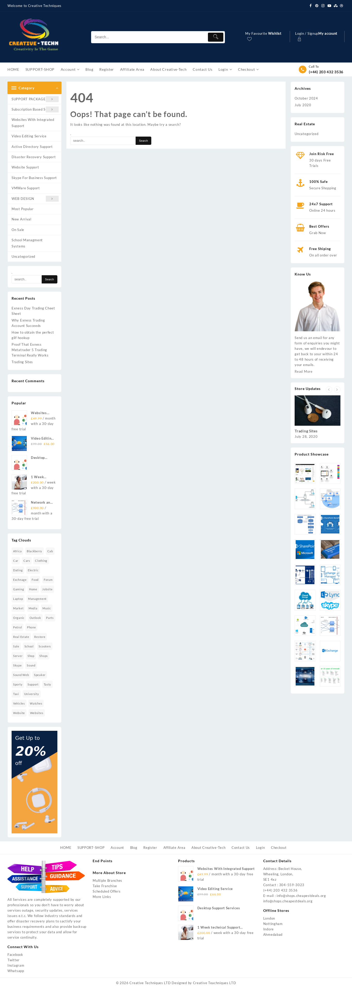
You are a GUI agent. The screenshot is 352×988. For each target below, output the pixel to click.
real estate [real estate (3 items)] (21, 636)
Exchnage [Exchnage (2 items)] (20, 579)
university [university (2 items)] (31, 694)
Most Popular (22, 209)
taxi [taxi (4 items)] (16, 694)
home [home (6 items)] (33, 589)
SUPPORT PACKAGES (35, 99)
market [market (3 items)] (18, 608)
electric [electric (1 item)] (33, 570)
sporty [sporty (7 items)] (17, 684)
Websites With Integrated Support (33, 123)
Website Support (25, 167)
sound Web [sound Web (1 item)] (21, 675)
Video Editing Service (29, 136)
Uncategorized (23, 256)
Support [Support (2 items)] (33, 684)
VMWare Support (26, 188)
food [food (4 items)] (35, 579)
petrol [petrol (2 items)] (17, 627)
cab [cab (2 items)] (50, 551)
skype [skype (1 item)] (17, 665)
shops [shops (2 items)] (43, 655)
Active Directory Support (32, 147)
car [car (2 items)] (15, 560)
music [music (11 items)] (46, 608)
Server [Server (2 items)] (17, 655)
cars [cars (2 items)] (26, 560)
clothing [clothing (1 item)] (41, 560)
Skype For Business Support (34, 178)
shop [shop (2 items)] (31, 655)
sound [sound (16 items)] (31, 665)
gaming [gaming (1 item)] (18, 589)
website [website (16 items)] (19, 713)
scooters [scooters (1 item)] (45, 646)
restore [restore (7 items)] (39, 636)
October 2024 (306, 98)
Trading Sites (22, 362)
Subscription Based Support (35, 109)
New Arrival (21, 219)
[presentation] (329, 389)
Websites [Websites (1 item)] (36, 713)
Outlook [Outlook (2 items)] (35, 617)
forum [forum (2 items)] (48, 579)
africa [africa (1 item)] (17, 551)
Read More (303, 371)
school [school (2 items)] (29, 646)
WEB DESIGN (35, 199)
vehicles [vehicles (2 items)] (19, 703)
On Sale (18, 230)
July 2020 (303, 105)
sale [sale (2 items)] (16, 646)
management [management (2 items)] (37, 598)
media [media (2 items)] (33, 608)
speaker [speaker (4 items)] (40, 675)
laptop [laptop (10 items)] (18, 598)
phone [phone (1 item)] (31, 627)
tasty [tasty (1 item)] (47, 684)
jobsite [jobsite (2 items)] (47, 589)
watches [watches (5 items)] (36, 703)
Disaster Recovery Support (34, 157)
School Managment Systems (27, 243)
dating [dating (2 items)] (18, 570)
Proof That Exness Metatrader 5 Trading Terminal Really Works (30, 349)
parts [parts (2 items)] (50, 617)
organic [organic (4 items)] (18, 617)
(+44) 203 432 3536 (326, 72)
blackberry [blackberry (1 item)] (34, 551)
